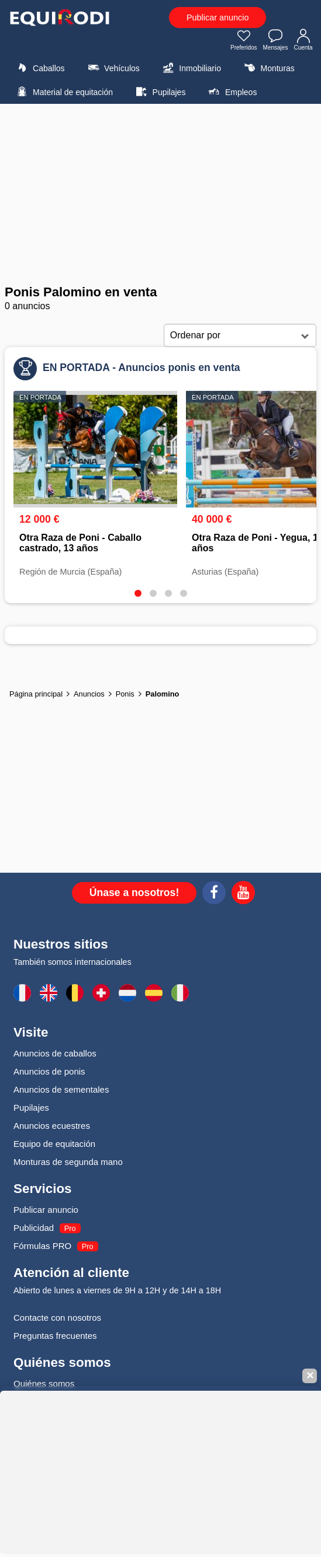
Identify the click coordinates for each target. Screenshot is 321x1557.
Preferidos (243, 41)
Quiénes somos (43, 1383)
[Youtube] (243, 894)
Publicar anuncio (217, 17)
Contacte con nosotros (57, 1317)
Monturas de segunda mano (68, 1162)
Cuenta (303, 41)
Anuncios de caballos (54, 1053)
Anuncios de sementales (61, 1089)
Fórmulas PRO (42, 1246)
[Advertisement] (160, 194)
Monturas (267, 68)
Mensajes (275, 41)
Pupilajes (159, 91)
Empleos (231, 91)
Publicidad (33, 1228)
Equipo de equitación (54, 1144)
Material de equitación (63, 91)
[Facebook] (214, 894)
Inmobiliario (190, 68)
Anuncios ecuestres (51, 1126)
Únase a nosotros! (134, 892)
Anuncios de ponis (49, 1071)
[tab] (137, 593)
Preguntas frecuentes (55, 1336)
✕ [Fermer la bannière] (310, 1375)
